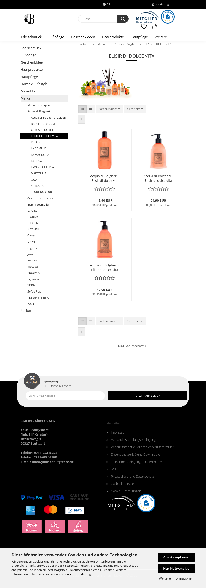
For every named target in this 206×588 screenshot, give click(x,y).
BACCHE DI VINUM (43, 124)
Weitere (161, 37)
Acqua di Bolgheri (38, 111)
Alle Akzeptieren (176, 557)
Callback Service (122, 484)
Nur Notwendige (176, 568)
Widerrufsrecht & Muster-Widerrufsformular (142, 447)
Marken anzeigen (38, 105)
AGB (114, 469)
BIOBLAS (33, 217)
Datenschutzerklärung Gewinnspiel (136, 454)
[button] (154, 28)
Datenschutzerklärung (76, 574)
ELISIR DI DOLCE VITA (44, 136)
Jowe (30, 254)
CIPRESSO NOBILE (42, 130)
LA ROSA (36, 161)
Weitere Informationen (176, 578)
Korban (32, 260)
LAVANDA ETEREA (42, 167)
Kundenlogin (161, 4)
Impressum (119, 432)
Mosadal (32, 266)
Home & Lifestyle (34, 83)
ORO (34, 180)
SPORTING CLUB (41, 192)
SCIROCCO (37, 186)
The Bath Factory (38, 298)
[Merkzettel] (143, 28)
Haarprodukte (113, 37)
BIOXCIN (32, 223)
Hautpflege (139, 37)
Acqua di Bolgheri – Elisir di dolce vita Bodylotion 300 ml (158, 178)
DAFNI (31, 242)
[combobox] (109, 109)
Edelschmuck (31, 37)
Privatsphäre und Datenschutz (132, 476)
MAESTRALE (38, 173)
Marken (27, 98)
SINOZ (31, 285)
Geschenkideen (83, 37)
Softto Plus (34, 291)
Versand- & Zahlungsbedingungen (135, 439)
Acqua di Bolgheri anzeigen (48, 117)
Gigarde (32, 248)
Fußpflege (56, 37)
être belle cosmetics (40, 198)
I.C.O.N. (32, 211)
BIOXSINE (33, 229)
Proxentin (33, 273)
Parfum (26, 310)
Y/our (30, 304)
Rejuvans (33, 279)
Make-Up (28, 91)
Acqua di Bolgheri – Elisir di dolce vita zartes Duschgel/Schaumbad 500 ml (105, 178)
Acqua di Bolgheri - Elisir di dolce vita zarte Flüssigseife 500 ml (104, 267)
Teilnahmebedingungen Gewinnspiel (137, 462)
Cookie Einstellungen (126, 491)
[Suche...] (123, 19)
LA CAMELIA (38, 148)
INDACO (36, 142)
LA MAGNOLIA (40, 155)
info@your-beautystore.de (53, 462)
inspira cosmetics (38, 204)
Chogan (32, 235)
